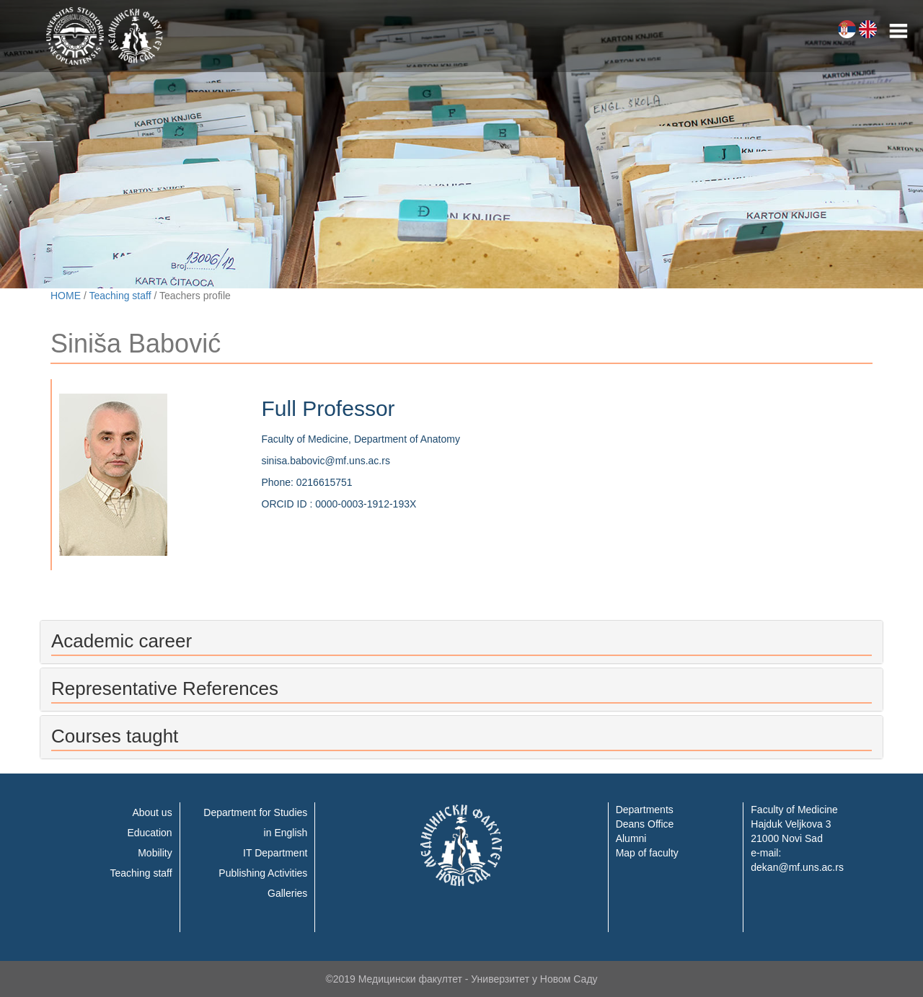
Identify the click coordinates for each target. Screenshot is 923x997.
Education (149, 832)
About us (152, 812)
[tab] (461, 642)
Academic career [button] (121, 641)
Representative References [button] (164, 688)
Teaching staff (120, 295)
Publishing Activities (262, 873)
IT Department (275, 853)
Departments (645, 809)
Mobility (155, 853)
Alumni (631, 838)
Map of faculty (647, 853)
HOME (65, 295)
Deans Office (645, 824)
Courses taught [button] (114, 736)
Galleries (287, 893)
